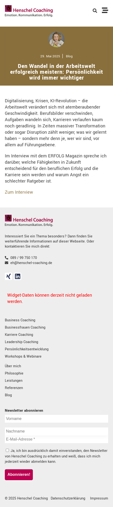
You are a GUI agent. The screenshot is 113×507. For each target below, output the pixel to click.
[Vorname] (56, 419)
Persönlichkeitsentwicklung (27, 349)
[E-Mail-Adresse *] (56, 439)
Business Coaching (20, 320)
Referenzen (14, 387)
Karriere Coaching (19, 334)
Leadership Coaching (21, 342)
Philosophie (14, 373)
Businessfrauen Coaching (25, 327)
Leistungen (13, 380)
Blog (8, 395)
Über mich (13, 366)
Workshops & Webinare (23, 356)
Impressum (99, 498)
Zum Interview (19, 192)
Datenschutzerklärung (68, 498)
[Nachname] (56, 431)
